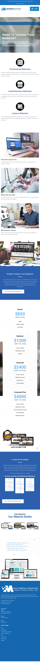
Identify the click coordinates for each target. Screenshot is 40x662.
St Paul (8, 602)
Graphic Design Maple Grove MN (15, 548)
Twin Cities (12, 600)
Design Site (31, 485)
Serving (6, 600)
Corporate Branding (5, 633)
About (2, 628)
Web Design (3, 638)
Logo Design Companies (19, 481)
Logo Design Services (29, 481)
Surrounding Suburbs (5, 603)
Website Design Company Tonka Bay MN (16, 550)
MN (10, 602)
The (9, 600)
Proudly (2, 600)
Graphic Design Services (6, 631)
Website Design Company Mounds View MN (17, 546)
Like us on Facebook (20, 3)
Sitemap (3, 640)
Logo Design (3, 630)
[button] (13, 291)
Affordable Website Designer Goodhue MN (17, 543)
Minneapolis (3, 602)
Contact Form (4, 637)
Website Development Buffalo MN (15, 544)
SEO (2, 635)
